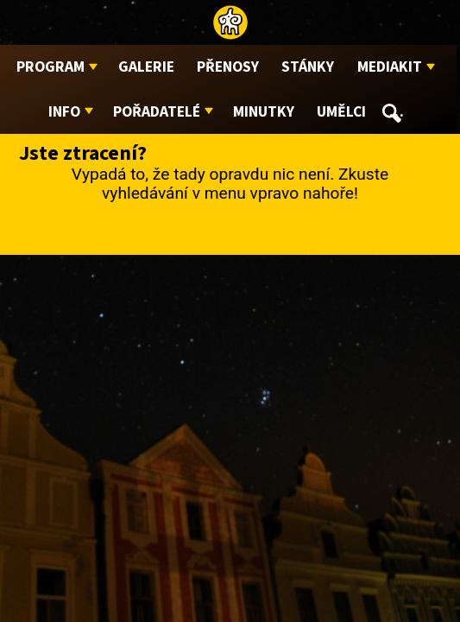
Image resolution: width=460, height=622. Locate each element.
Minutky (263, 112)
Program (50, 67)
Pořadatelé (156, 112)
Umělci (341, 112)
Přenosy (228, 67)
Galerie (146, 67)
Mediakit (389, 67)
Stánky (307, 67)
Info (64, 112)
